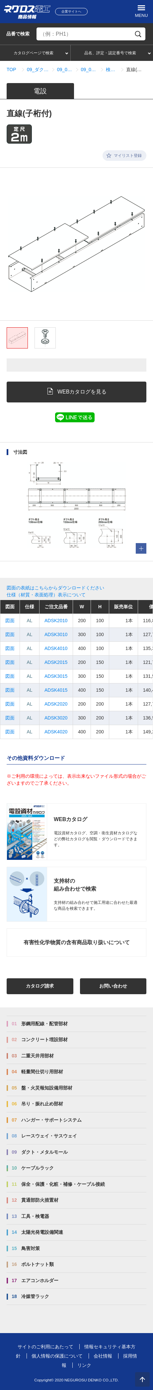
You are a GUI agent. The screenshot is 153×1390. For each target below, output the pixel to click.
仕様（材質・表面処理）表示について (46, 594)
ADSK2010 (55, 620)
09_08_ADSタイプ (65, 69)
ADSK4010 (55, 648)
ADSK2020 (55, 704)
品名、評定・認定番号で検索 (110, 53)
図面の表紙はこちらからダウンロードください (55, 587)
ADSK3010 (55, 634)
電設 (40, 91)
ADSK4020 (55, 731)
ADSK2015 (55, 662)
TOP (11, 69)
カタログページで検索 (33, 53)
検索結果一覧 (112, 69)
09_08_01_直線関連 (89, 69)
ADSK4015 (55, 690)
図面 (10, 620)
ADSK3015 (55, 676)
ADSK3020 (55, 717)
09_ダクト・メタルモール (38, 69)
